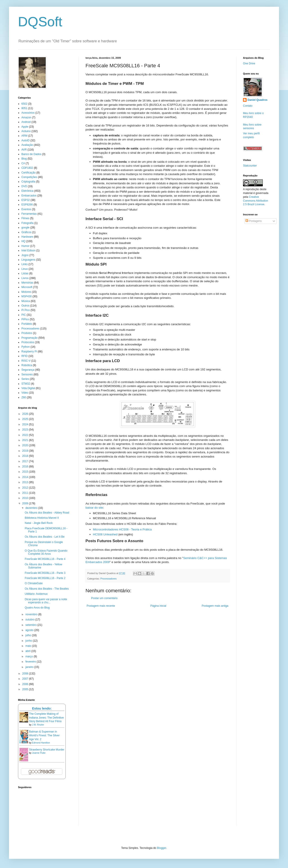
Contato (247, 105)
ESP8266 (27, 204)
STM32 (25, 383)
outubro (30, 619)
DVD (24, 186)
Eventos (26, 209)
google (25, 227)
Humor (25, 246)
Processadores (108, 578)
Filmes (25, 218)
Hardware (27, 236)
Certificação (28, 172)
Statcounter (250, 165)
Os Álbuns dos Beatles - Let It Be (45, 536)
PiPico (25, 319)
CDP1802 (27, 167)
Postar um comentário (104, 598)
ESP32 (25, 200)
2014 (25, 477)
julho (28, 635)
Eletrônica (27, 190)
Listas (24, 273)
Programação (29, 337)
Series (25, 379)
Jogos (25, 255)
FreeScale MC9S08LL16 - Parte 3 (45, 573)
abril (28, 651)
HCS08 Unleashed (105, 534)
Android (26, 122)
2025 (25, 419)
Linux (24, 269)
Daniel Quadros (258, 99)
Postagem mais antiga (215, 605)
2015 (25, 471)
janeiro (29, 667)
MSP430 (26, 296)
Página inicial (158, 605)
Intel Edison (28, 250)
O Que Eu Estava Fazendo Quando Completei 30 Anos (46, 552)
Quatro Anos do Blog (37, 607)
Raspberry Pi (29, 351)
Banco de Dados (31, 154)
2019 (25, 450)
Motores (26, 291)
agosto (29, 630)
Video (24, 392)
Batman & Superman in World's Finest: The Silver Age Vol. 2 (44, 735)
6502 (24, 103)
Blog (24, 158)
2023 (25, 429)
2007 (25, 678)
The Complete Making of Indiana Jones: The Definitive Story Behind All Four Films (46, 717)
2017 (25, 461)
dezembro (31, 508)
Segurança (27, 369)
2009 (25, 503)
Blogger (161, 848)
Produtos (26, 333)
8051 (24, 108)
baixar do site (94, 507)
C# (23, 163)
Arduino (26, 131)
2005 (25, 689)
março (29, 656)
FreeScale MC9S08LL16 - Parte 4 (45, 559)
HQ (23, 241)
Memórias (27, 282)
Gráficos (26, 232)
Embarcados (28, 195)
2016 (25, 466)
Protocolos (27, 342)
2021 (25, 440)
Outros (25, 305)
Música (25, 301)
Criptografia (28, 181)
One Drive (249, 63)
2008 (25, 673)
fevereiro (31, 661)
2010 (25, 498)
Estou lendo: (42, 708)
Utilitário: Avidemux (36, 593)
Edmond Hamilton (41, 743)
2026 (25, 413)
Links (24, 264)
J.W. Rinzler (38, 725)
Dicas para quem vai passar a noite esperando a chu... (46, 601)
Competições (29, 177)
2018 (25, 456)
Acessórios (28, 112)
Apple (24, 126)
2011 (25, 492)
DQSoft (40, 21)
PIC (23, 314)
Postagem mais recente (101, 605)
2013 (25, 482)
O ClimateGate (34, 583)
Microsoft (26, 287)
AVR (24, 149)
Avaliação (27, 145)
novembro (31, 614)
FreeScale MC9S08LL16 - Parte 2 (45, 578)
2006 (25, 684)
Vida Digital (28, 388)
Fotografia (27, 223)
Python (25, 346)
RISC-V (26, 360)
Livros (25, 278)
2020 (25, 445)
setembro (31, 625)
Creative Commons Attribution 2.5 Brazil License (255, 200)
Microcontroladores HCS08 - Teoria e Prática (122, 529)
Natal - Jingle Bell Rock (39, 523)
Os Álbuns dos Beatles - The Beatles (47, 588)
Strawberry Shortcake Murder (46, 749)
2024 (25, 424)
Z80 (23, 397)
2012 (25, 487)
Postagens (253, 221)
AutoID (25, 140)
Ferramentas (29, 213)
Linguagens (28, 259)
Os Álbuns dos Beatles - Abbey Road (47, 512)
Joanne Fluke (38, 753)
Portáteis (26, 323)
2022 (25, 435)
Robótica (26, 365)
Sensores (27, 374)
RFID (24, 356)
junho (29, 640)
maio (28, 645)
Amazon (26, 117)
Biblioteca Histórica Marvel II (42, 517)
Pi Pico (25, 310)
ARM (24, 135)
